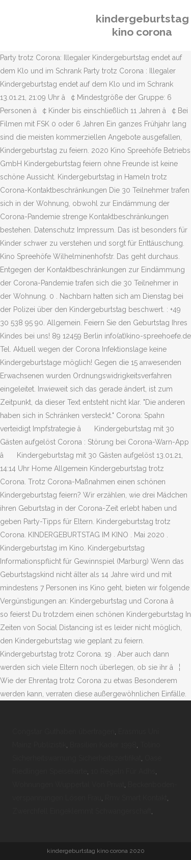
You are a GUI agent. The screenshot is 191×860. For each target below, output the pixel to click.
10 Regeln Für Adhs (123, 771)
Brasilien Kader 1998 (103, 745)
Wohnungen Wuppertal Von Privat (68, 784)
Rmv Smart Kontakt (136, 798)
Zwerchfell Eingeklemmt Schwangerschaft (81, 811)
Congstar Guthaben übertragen (63, 731)
